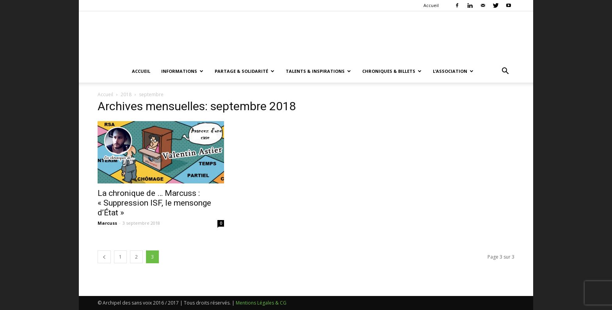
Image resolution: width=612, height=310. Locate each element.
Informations (182, 71)
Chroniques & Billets (392, 71)
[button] (505, 72)
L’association (453, 71)
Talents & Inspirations (318, 71)
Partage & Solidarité (244, 71)
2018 (126, 94)
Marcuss (107, 223)
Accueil (431, 5)
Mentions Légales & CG (261, 302)
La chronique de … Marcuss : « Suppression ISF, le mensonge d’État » (154, 202)
